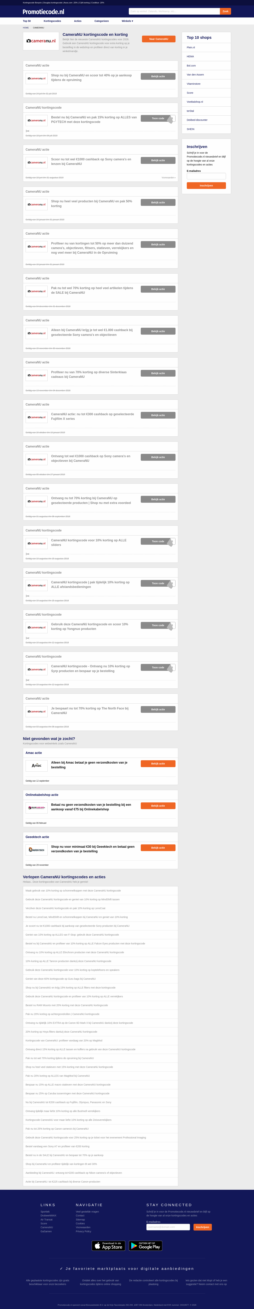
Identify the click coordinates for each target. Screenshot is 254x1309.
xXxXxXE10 (158, 541)
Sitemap (80, 1219)
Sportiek (45, 1211)
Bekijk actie (158, 76)
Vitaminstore (194, 83)
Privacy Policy (83, 1231)
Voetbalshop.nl (195, 101)
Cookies (80, 1223)
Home (26, 28)
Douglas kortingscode (52, 3)
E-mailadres (206, 174)
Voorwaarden (168, 177)
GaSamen (46, 1231)
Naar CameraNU (158, 39)
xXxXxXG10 (158, 625)
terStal (190, 111)
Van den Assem (195, 74)
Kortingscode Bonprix (32, 3)
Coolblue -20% (97, 3)
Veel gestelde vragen (87, 1211)
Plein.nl (191, 47)
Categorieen (102, 21)
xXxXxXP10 (158, 667)
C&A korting (84, 3)
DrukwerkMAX (48, 1215)
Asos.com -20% (71, 3)
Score (190, 92)
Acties (77, 21)
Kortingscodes (52, 21)
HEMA (190, 56)
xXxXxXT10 (158, 583)
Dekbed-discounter (197, 120)
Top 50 (27, 21)
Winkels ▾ (127, 21)
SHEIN (190, 129)
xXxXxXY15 (158, 118)
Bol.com (191, 65)
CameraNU (47, 1227)
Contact (80, 1215)
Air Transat (47, 1219)
